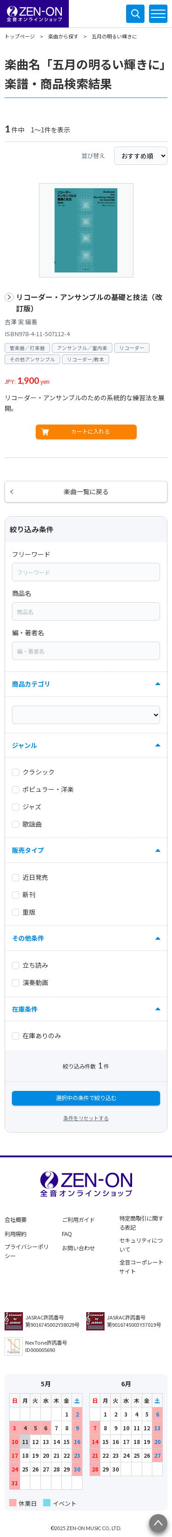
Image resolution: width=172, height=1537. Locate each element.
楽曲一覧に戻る (86, 491)
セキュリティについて (141, 1245)
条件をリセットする (86, 1118)
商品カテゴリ (31, 683)
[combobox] (86, 572)
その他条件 (28, 938)
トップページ (20, 36)
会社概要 (16, 1219)
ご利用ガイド (78, 1219)
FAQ (67, 1234)
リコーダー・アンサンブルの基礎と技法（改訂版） (89, 303)
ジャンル (24, 745)
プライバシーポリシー (27, 1251)
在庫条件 (25, 1009)
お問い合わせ (78, 1248)
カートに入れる (90, 431)
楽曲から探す (63, 36)
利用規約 (16, 1234)
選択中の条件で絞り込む (86, 1098)
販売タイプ (28, 850)
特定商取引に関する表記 (141, 1223)
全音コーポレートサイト (141, 1266)
